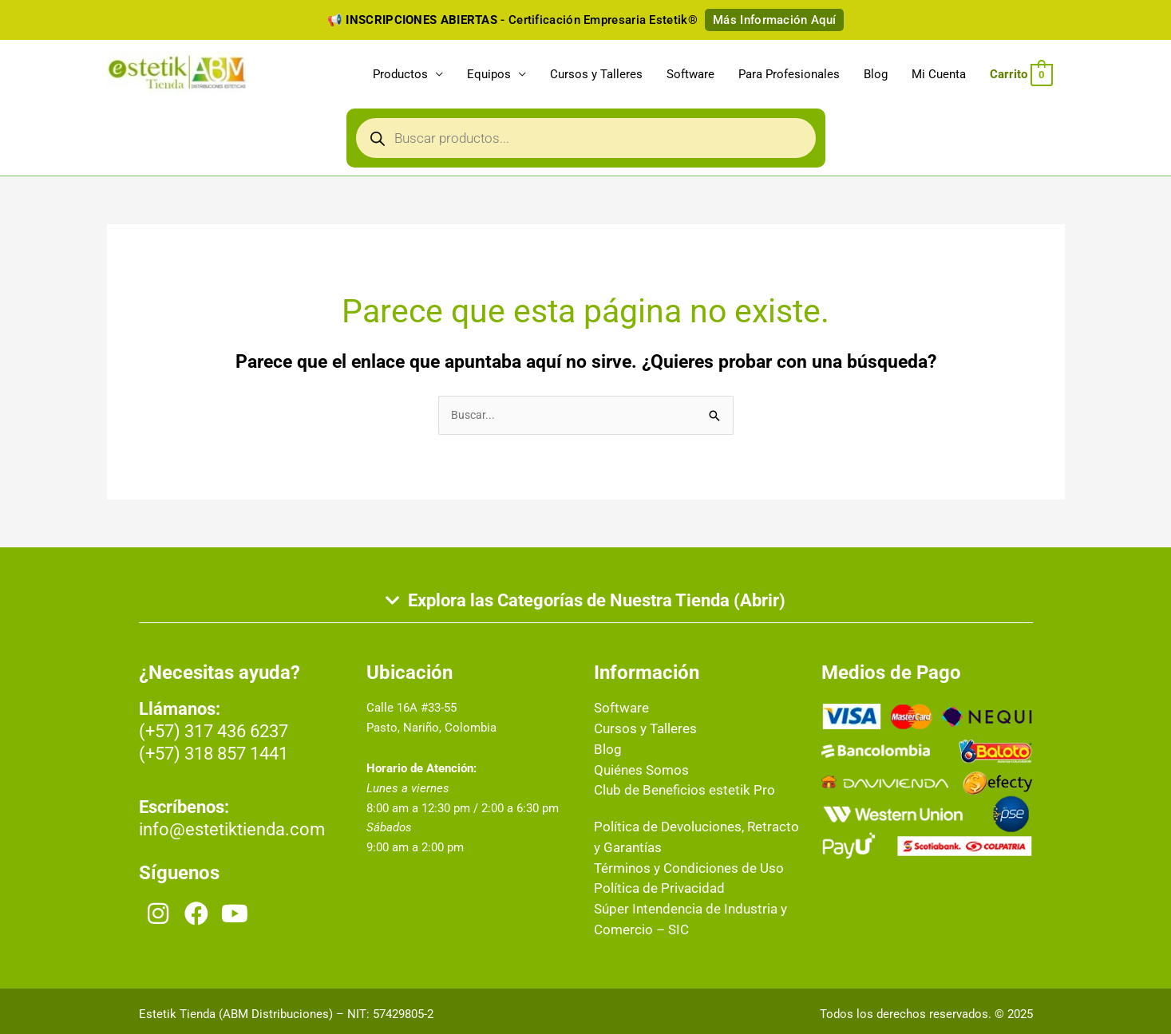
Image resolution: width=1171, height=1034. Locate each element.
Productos (400, 76)
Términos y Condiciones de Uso (679, 868)
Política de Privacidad (651, 887)
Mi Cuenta (939, 76)
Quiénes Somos (636, 773)
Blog (876, 76)
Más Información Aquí (774, 20)
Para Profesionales (789, 76)
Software (690, 76)
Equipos (489, 76)
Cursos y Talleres (596, 76)
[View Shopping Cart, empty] (1021, 76)
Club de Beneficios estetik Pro (674, 792)
